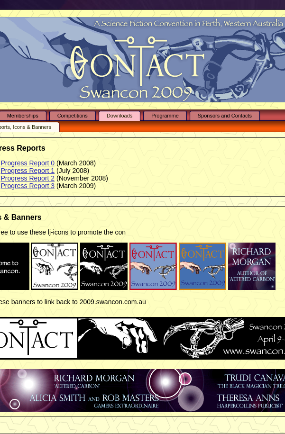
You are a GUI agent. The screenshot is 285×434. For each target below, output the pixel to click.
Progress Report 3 (28, 186)
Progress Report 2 (28, 178)
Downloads (119, 115)
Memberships (22, 115)
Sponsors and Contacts (225, 115)
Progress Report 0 (28, 163)
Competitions (72, 115)
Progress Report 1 (28, 170)
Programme (164, 115)
